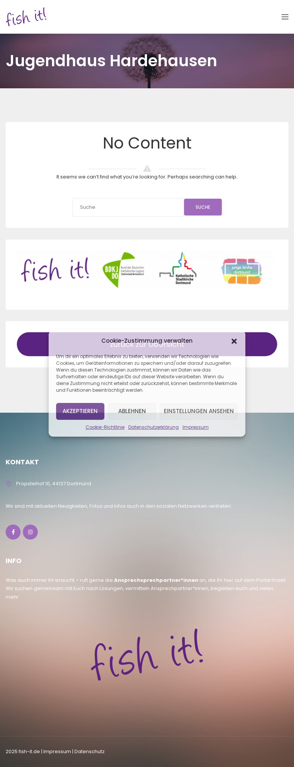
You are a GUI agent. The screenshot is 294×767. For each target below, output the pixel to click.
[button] (234, 341)
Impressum (196, 427)
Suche (203, 207)
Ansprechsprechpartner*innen (156, 580)
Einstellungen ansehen (199, 411)
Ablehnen (132, 411)
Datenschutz (89, 751)
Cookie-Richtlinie (105, 427)
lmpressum (57, 751)
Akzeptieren (80, 411)
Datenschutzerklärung (153, 427)
